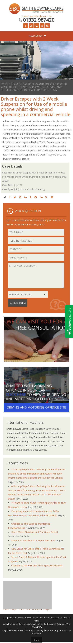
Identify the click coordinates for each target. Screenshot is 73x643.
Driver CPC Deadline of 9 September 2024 (33, 540)
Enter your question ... (36, 275)
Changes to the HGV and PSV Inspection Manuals (37, 565)
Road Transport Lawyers (51, 617)
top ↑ (36, 640)
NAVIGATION (36, 36)
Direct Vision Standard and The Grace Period (34, 532)
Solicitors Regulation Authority (44, 630)
